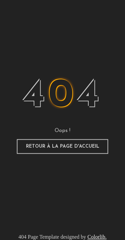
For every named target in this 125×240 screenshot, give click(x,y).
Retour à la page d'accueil (62, 146)
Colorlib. (96, 237)
